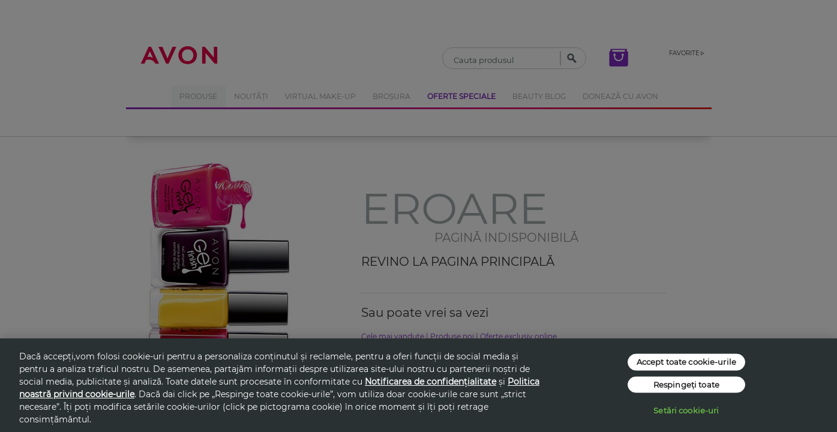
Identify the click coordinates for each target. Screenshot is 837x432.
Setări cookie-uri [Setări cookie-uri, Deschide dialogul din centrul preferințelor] (686, 410)
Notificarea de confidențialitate (430, 381)
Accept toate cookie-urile (686, 362)
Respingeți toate (686, 384)
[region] (418, 385)
